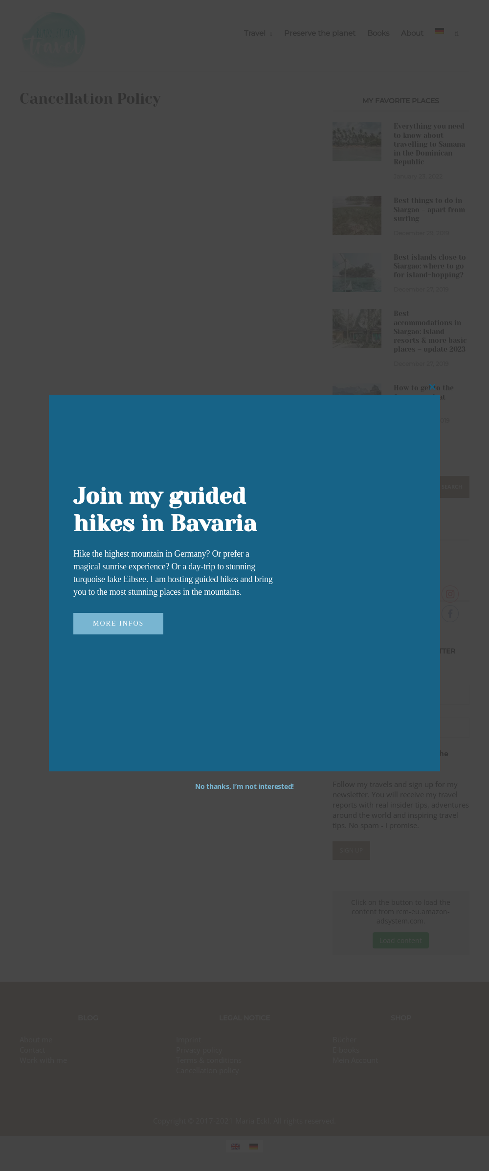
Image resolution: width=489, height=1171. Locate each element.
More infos (118, 623)
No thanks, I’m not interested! (244, 786)
